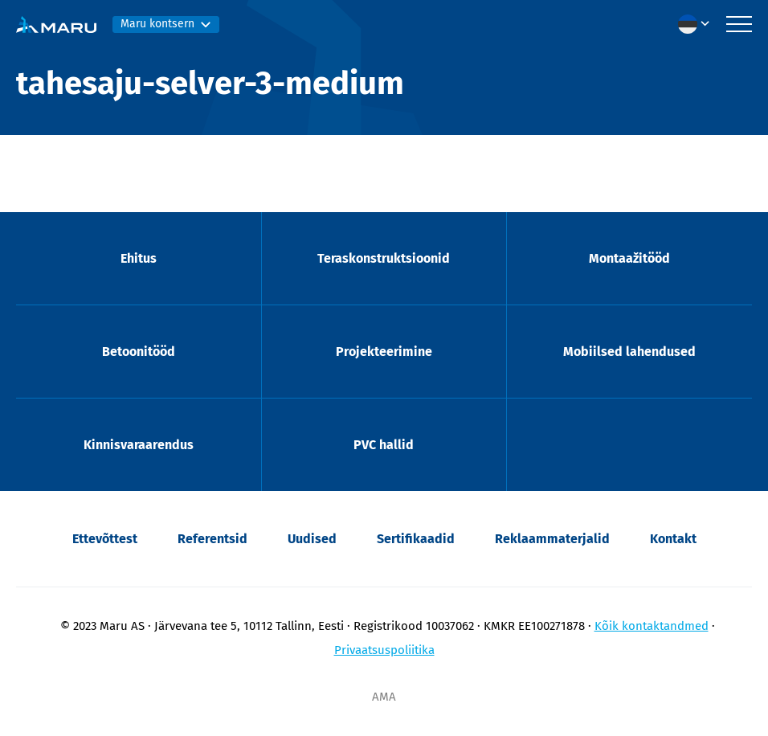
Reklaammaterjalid (552, 538)
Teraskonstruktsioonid (383, 258)
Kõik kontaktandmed (651, 626)
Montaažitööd (629, 258)
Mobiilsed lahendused (629, 351)
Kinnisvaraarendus (139, 444)
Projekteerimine (384, 351)
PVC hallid (383, 444)
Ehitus (139, 258)
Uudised (312, 538)
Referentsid (212, 538)
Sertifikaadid (416, 538)
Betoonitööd (138, 351)
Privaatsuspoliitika (384, 650)
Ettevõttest (104, 538)
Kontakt (673, 538)
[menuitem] (698, 24)
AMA (384, 696)
